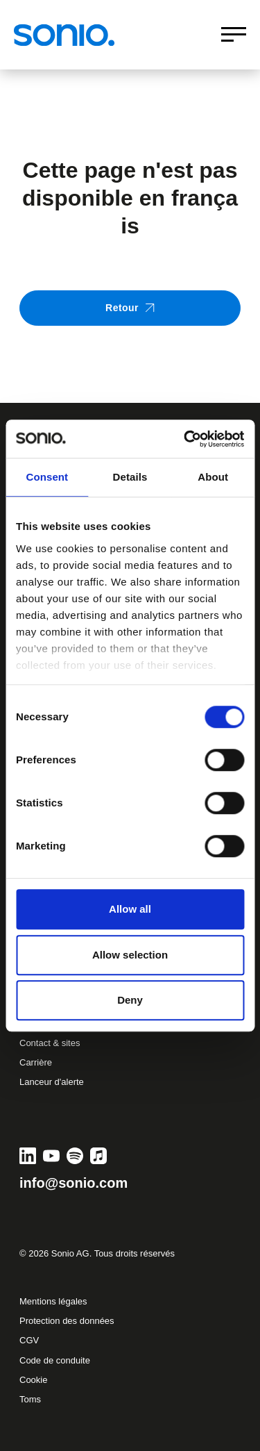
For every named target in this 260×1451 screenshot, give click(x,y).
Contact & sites (49, 1043)
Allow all (130, 909)
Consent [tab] (47, 477)
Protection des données (66, 1321)
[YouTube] (51, 1155)
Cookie (33, 1380)
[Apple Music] (98, 1155)
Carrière (35, 1062)
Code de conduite (54, 1360)
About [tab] (213, 477)
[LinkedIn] (27, 1155)
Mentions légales (53, 1301)
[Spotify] (75, 1155)
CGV (29, 1340)
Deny (130, 1000)
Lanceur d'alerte (51, 1082)
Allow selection (130, 955)
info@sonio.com (73, 1183)
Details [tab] (130, 477)
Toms (30, 1399)
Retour (130, 307)
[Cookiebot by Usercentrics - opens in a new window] (185, 439)
